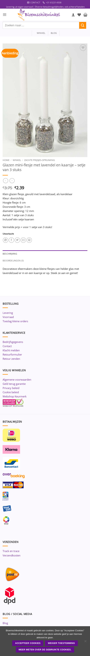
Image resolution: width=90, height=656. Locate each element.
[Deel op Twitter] (17, 240)
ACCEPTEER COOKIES (27, 643)
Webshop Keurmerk (15, 396)
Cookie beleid (11, 392)
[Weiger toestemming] (85, 642)
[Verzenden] (82, 25)
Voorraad (8, 317)
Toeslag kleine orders (15, 321)
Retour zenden (11, 358)
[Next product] (5, 180)
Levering (8, 313)
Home (6, 160)
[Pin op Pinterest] (29, 240)
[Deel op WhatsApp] (5, 240)
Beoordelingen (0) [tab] (13, 260)
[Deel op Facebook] (11, 240)
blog (54, 33)
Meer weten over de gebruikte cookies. (45, 649)
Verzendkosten (11, 555)
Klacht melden (11, 350)
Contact (7, 346)
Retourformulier (12, 354)
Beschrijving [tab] (10, 253)
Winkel (17, 160)
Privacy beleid (11, 388)
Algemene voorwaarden (17, 379)
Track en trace (11, 551)
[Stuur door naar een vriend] (23, 240)
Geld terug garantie (14, 384)
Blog (5, 623)
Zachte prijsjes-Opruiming (39, 160)
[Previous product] (11, 180)
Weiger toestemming (61, 643)
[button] (5, 15)
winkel (40, 33)
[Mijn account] (73, 15)
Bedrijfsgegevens (13, 342)
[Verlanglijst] (79, 15)
